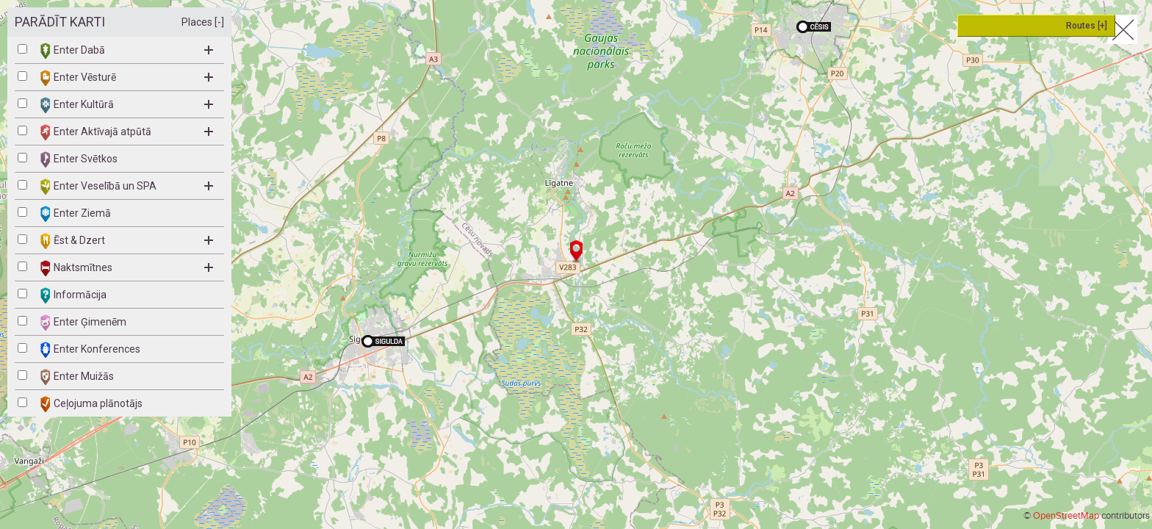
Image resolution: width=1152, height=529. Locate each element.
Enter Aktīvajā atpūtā (126, 132)
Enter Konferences (90, 350)
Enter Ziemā (75, 214)
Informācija (73, 295)
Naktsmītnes (126, 268)
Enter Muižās (77, 377)
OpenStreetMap (1066, 516)
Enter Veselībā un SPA (126, 187)
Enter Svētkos (79, 159)
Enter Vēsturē (126, 78)
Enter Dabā (126, 51)
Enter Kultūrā (126, 105)
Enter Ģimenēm (83, 322)
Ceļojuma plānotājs (91, 404)
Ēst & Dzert (126, 241)
